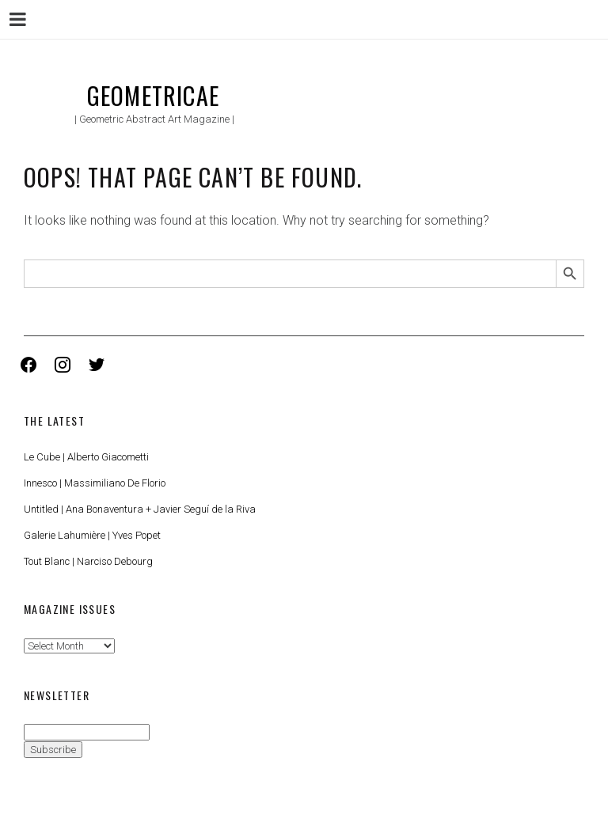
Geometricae (153, 95)
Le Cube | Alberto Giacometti (86, 457)
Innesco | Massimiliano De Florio (94, 483)
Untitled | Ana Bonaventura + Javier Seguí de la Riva (140, 509)
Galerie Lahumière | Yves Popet (92, 535)
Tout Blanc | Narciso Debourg (88, 561)
